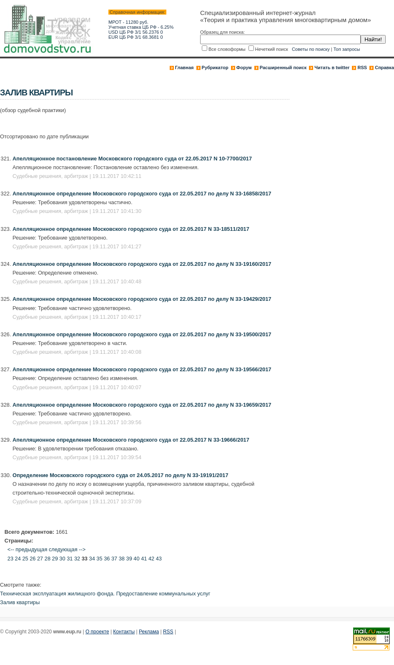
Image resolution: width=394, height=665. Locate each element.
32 (77, 558)
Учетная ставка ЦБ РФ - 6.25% (140, 27)
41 (144, 558)
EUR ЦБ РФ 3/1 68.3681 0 (135, 37)
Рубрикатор (215, 67)
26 (32, 558)
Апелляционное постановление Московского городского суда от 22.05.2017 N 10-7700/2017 (132, 158)
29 (55, 558)
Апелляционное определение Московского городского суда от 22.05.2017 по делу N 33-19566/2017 (142, 369)
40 (136, 558)
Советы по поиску (311, 49)
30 (62, 558)
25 (25, 558)
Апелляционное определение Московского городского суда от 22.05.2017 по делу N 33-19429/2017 (142, 299)
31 (70, 558)
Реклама (149, 632)
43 (159, 558)
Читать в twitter (331, 67)
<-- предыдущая (28, 549)
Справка (384, 67)
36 (107, 558)
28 (47, 558)
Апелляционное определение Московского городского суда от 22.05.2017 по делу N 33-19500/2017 (142, 334)
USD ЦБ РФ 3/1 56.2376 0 (135, 32)
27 (40, 558)
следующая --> (67, 549)
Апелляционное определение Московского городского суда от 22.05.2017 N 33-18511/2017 (131, 229)
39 (129, 558)
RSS (362, 67)
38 (122, 558)
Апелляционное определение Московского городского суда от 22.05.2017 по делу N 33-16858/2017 (142, 193)
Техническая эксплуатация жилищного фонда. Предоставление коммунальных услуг (105, 593)
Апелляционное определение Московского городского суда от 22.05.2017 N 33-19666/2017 (131, 440)
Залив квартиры (20, 602)
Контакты (124, 632)
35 (99, 558)
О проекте (97, 632)
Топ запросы (347, 49)
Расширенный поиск (283, 67)
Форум (244, 67)
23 (10, 558)
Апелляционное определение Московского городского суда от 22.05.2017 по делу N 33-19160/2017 (142, 264)
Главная (184, 67)
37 (114, 558)
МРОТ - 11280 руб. (128, 22)
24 (18, 558)
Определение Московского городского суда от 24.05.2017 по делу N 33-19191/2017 (120, 475)
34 (92, 558)
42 (151, 558)
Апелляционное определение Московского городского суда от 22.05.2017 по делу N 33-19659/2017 (142, 405)
